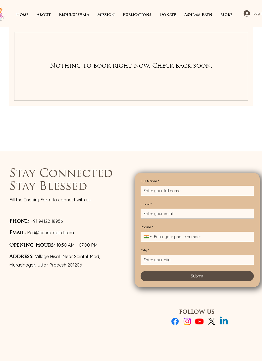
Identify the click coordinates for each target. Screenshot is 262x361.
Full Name (150, 181)
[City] (196, 260)
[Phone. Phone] (202, 237)
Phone (147, 227)
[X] (211, 321)
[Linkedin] (224, 321)
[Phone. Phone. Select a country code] (148, 237)
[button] (44, 15)
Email (146, 204)
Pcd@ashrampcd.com (50, 232)
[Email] (196, 214)
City (145, 250)
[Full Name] (196, 191)
